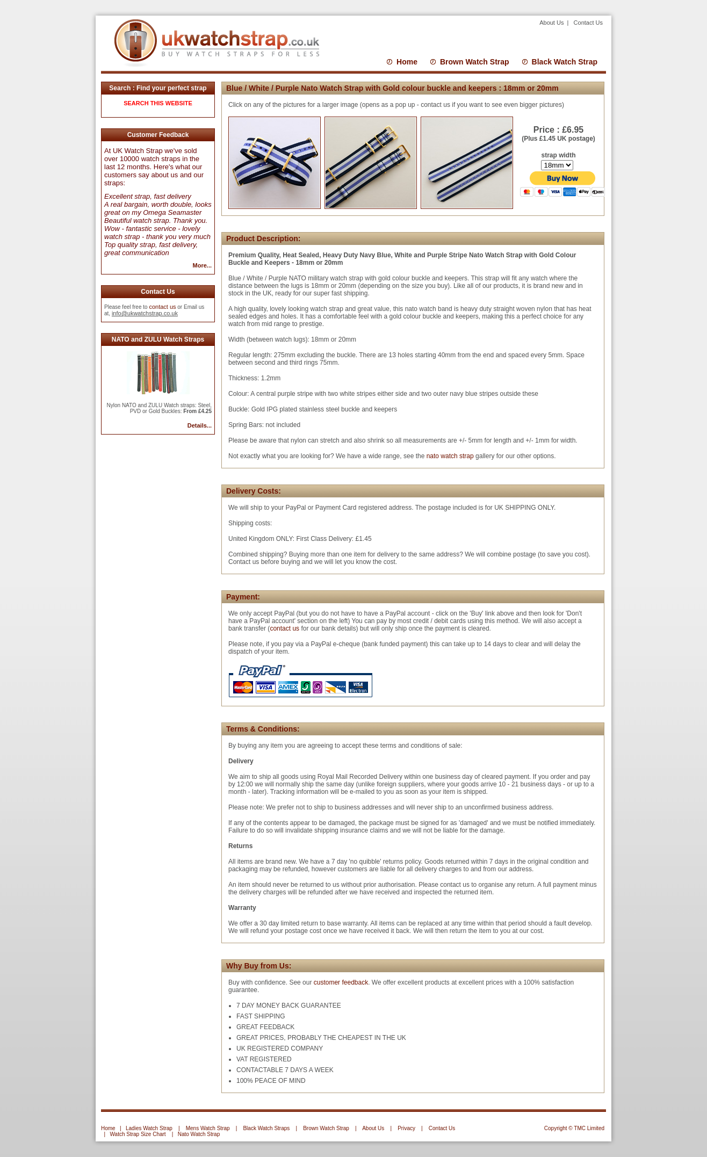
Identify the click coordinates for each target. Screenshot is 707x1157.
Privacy (406, 1128)
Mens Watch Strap (208, 1128)
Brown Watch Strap (474, 61)
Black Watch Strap (564, 61)
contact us (162, 306)
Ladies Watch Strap (149, 1128)
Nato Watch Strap (199, 1134)
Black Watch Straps (266, 1128)
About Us (552, 22)
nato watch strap (450, 456)
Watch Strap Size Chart (138, 1134)
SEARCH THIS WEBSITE (158, 103)
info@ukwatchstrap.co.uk (145, 313)
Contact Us (588, 22)
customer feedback (341, 982)
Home (406, 61)
